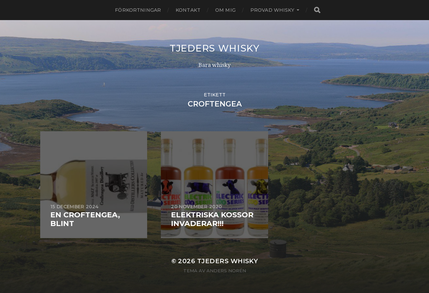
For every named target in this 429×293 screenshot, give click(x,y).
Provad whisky (272, 10)
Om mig (225, 10)
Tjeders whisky (214, 48)
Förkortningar (138, 10)
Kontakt (188, 10)
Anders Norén (226, 270)
